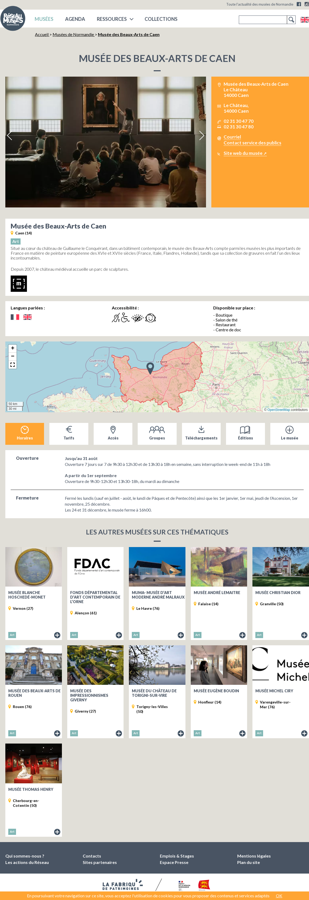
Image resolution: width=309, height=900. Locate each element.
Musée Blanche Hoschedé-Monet (27, 594)
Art (15, 241)
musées (44, 19)
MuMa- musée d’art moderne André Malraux (158, 594)
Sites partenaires (100, 862)
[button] (150, 368)
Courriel (232, 137)
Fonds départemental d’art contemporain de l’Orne (95, 597)
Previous (9, 135)
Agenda (75, 19)
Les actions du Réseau (27, 862)
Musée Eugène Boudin (216, 691)
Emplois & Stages (177, 855)
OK (279, 895)
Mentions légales (254, 855)
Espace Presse (174, 862)
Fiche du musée (57, 635)
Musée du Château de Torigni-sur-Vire (154, 693)
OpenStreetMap (278, 410)
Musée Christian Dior (277, 592)
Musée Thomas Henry (30, 789)
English (304, 20)
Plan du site (248, 862)
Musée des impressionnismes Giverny (89, 695)
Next (201, 135)
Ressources (112, 19)
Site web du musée (243, 153)
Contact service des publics (252, 143)
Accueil (42, 34)
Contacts (92, 855)
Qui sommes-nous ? (24, 855)
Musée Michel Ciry (274, 691)
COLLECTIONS (161, 19)
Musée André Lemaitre (217, 592)
